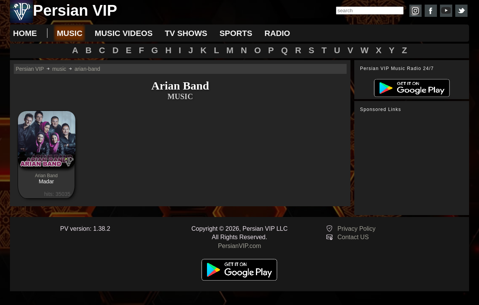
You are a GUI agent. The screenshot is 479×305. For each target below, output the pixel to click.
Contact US (353, 237)
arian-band (87, 69)
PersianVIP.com (239, 246)
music (69, 33)
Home (25, 33)
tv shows (186, 33)
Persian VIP (30, 69)
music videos (123, 33)
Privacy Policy (356, 228)
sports (236, 33)
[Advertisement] (413, 164)
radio (277, 33)
